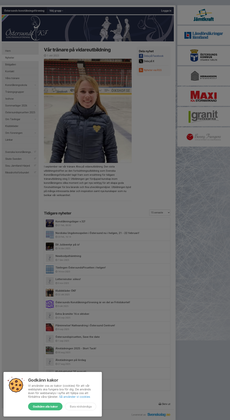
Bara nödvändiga (80, 406)
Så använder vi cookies (74, 396)
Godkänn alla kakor (45, 406)
